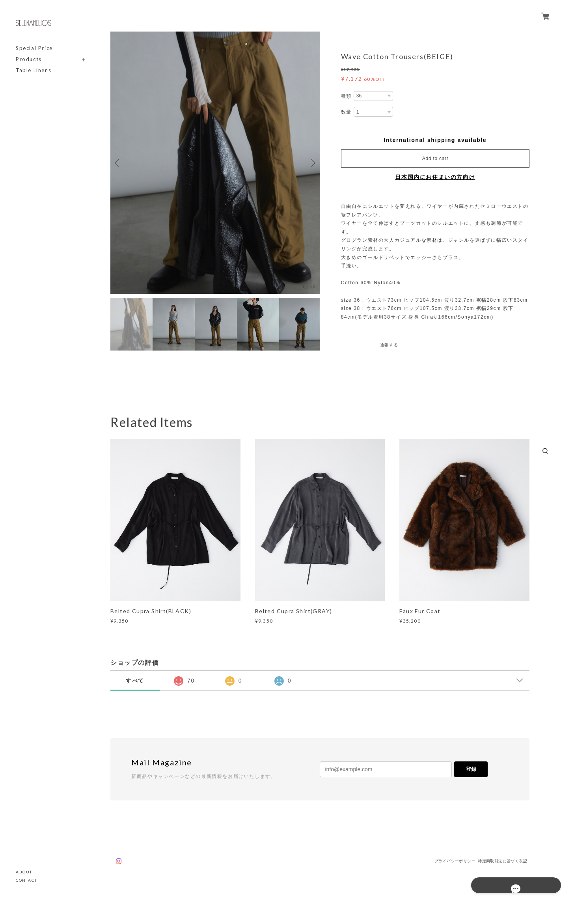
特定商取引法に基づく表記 (502, 861)
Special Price (34, 48)
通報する (389, 345)
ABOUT (24, 871)
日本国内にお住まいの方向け (435, 177)
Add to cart (435, 158)
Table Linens (33, 70)
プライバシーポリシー (454, 861)
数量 (346, 112)
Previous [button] (118, 163)
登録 (471, 769)
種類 (346, 96)
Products (29, 59)
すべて (135, 680)
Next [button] (312, 163)
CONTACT (26, 880)
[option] (215, 163)
